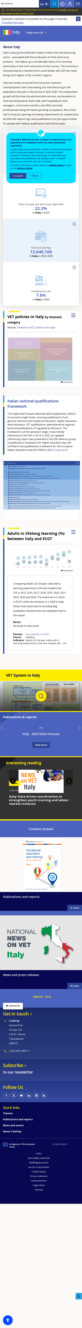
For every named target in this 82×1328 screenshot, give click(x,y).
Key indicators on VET (37, 634)
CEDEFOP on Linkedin (29, 1216)
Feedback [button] (79, 1296)
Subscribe (13, 1186)
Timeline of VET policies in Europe (36, 327)
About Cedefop (12, 1252)
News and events (13, 1246)
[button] (8, 1320)
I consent (18, 175)
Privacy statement (39, 1296)
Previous (13, 901)
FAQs (38, 1274)
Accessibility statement (39, 1278)
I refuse (34, 175)
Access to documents (38, 1287)
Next (69, 901)
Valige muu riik (34, 32)
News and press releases (21, 1095)
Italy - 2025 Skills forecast (41, 854)
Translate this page (13, 22)
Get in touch (16, 1134)
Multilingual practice (38, 1283)
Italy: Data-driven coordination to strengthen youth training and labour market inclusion (39, 920)
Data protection (38, 1301)
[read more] (61, 450)
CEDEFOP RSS (44, 1216)
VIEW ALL (38, 1117)
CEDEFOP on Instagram (36, 1216)
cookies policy (56, 165)
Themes (8, 1234)
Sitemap (39, 1310)
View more (41, 865)
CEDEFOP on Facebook (6, 1216)
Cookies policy (39, 1292)
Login (62, 4)
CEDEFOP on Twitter (14, 1216)
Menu (78, 4)
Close (78, 19)
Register (70, 4)
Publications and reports (21, 1017)
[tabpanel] (41, 908)
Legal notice (39, 1305)
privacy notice (24, 168)
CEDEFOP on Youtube (21, 1216)
